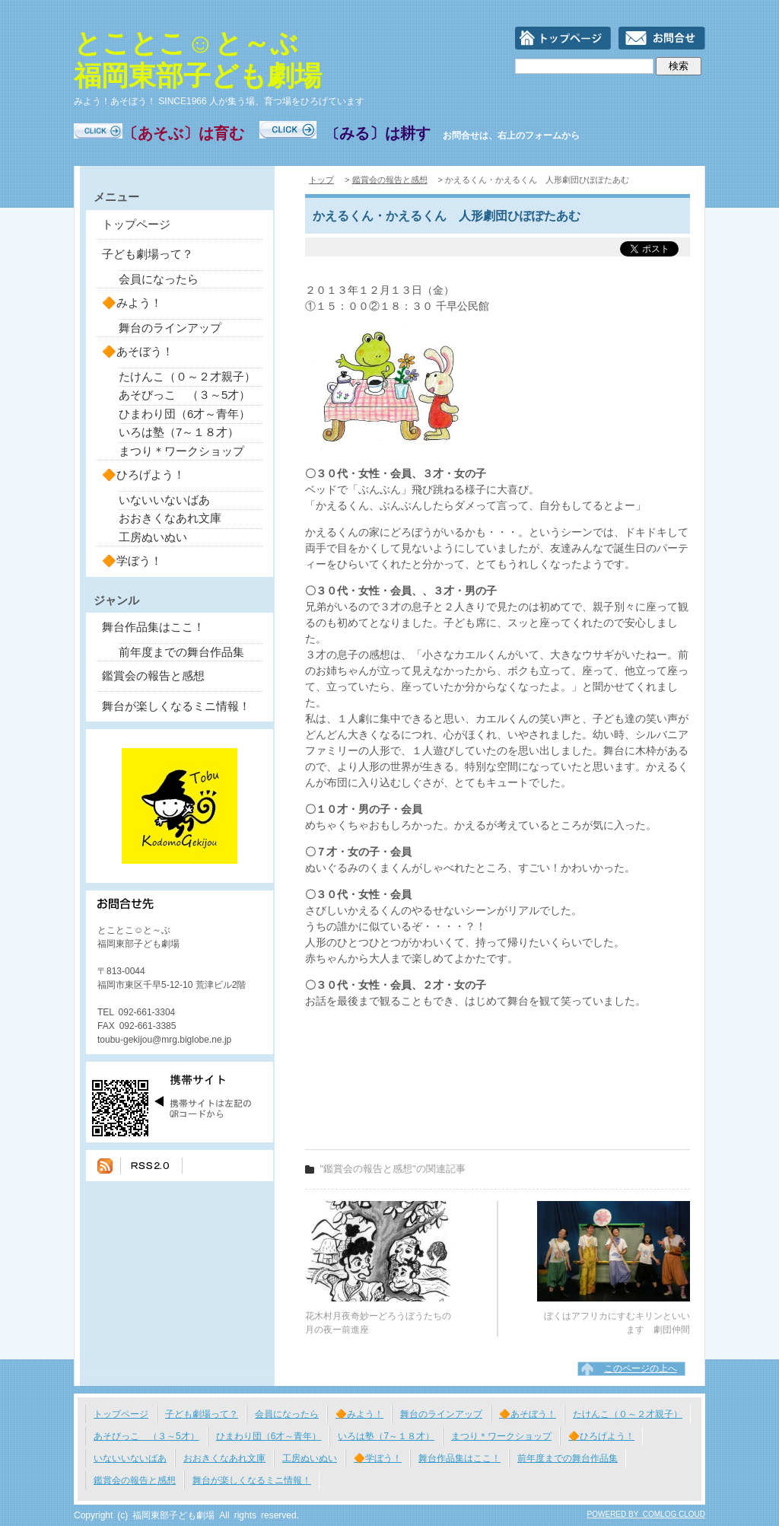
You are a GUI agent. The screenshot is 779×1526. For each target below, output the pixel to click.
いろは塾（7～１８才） (179, 431)
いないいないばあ (164, 499)
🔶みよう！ (132, 302)
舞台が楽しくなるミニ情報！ (176, 705)
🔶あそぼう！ (137, 351)
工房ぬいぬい (153, 536)
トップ (321, 179)
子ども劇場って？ (147, 253)
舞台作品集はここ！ (153, 626)
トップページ (136, 224)
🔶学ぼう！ (132, 560)
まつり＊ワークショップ (181, 450)
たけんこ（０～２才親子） (187, 376)
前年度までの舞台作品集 (181, 651)
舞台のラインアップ (170, 327)
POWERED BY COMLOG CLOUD (646, 1514)
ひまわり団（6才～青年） (184, 413)
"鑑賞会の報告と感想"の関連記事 (393, 1168)
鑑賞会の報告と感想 (153, 675)
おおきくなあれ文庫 (170, 517)
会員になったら (159, 278)
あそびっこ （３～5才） (184, 394)
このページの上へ (640, 1368)
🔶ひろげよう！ (143, 474)
